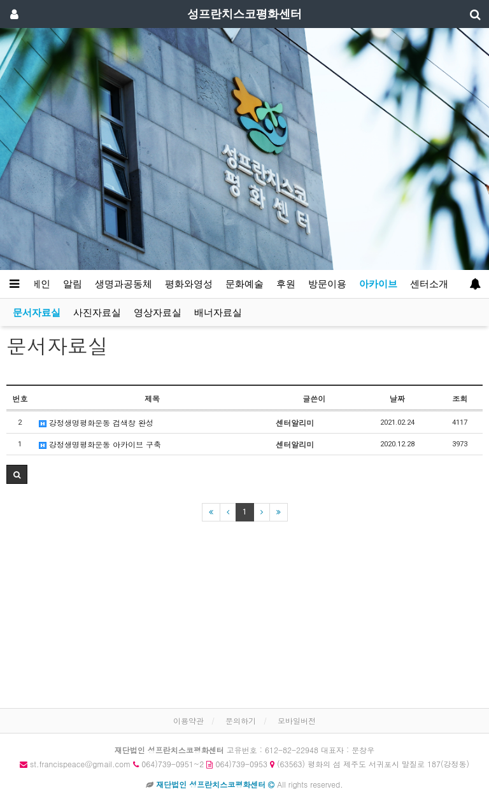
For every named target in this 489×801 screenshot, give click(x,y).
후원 (285, 284)
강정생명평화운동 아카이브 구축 (100, 444)
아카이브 (378, 284)
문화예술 (244, 284)
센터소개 (429, 284)
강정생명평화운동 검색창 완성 (96, 422)
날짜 (397, 398)
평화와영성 (189, 284)
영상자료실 (157, 312)
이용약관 (188, 720)
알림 (72, 284)
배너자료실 (218, 312)
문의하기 (240, 720)
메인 (40, 284)
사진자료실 (97, 312)
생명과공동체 (123, 284)
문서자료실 (36, 312)
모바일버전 (297, 720)
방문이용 (327, 284)
